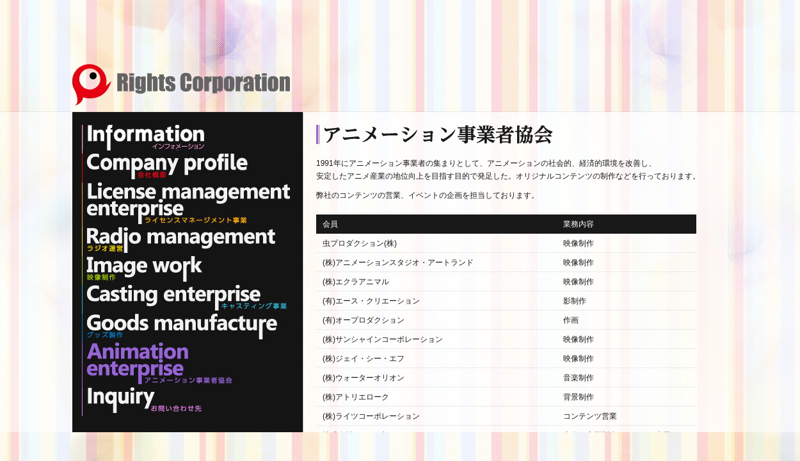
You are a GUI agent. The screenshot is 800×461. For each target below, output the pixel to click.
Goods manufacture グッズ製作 (179, 326)
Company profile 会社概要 (165, 166)
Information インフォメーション (146, 137)
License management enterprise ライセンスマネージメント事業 (186, 203)
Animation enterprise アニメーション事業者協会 (157, 363)
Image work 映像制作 (143, 269)
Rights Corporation (181, 85)
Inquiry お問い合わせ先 (143, 400)
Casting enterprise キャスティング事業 (184, 298)
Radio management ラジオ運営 (179, 240)
